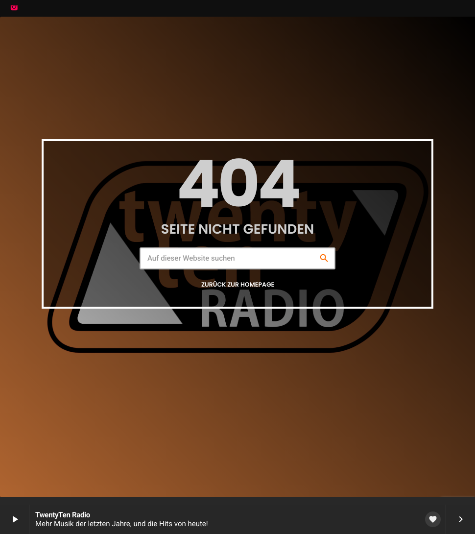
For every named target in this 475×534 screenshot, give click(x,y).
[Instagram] (14, 8)
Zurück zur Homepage (237, 285)
